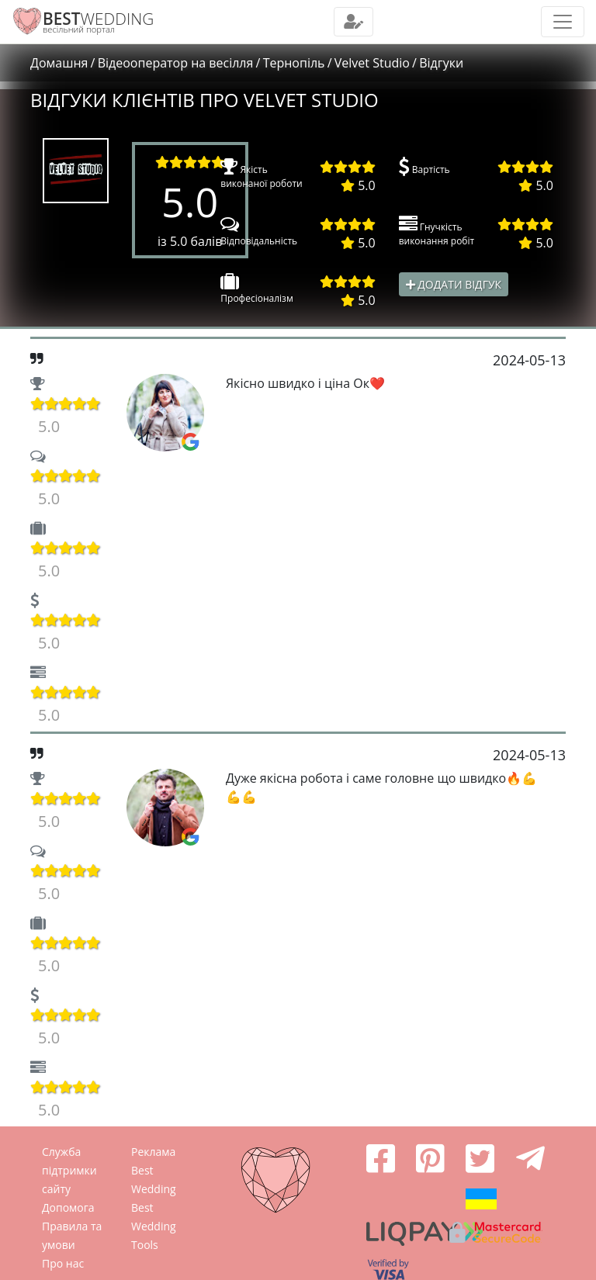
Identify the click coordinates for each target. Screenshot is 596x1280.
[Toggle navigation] (353, 21)
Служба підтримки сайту (69, 1170)
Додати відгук (454, 284)
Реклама (153, 1151)
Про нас (63, 1263)
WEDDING (98, 18)
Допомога (68, 1207)
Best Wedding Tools (153, 1226)
